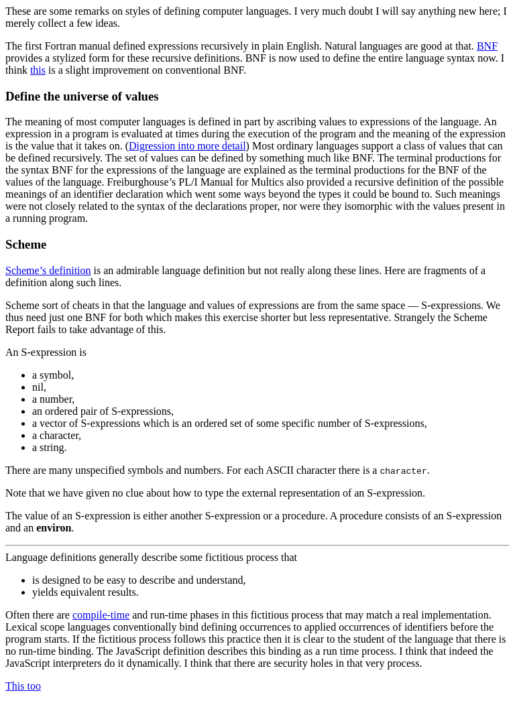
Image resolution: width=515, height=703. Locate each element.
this (38, 70)
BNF (487, 46)
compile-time (100, 615)
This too (23, 686)
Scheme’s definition (48, 270)
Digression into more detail (187, 145)
